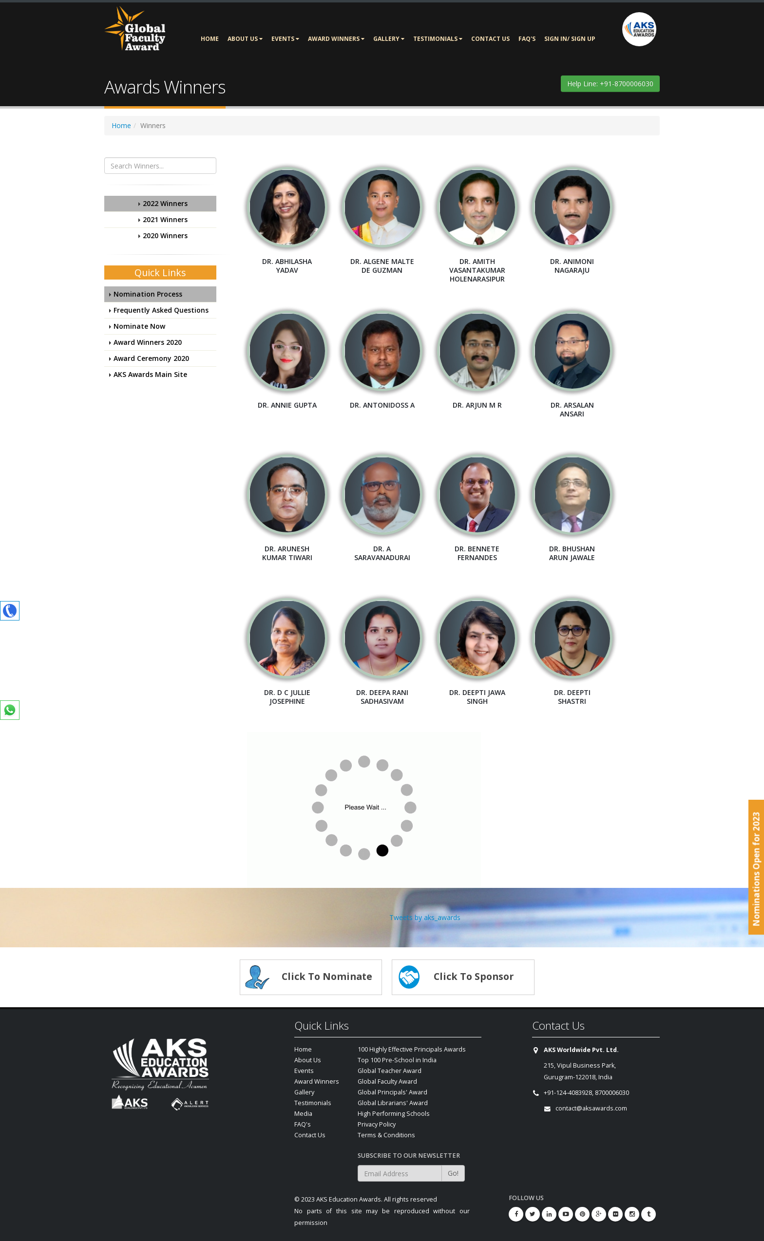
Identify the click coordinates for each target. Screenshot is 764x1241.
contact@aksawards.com (591, 1108)
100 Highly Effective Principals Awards (412, 1049)
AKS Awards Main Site (150, 374)
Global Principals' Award (392, 1092)
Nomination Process (148, 294)
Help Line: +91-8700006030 (610, 83)
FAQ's (526, 39)
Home (210, 39)
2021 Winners (165, 219)
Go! (453, 1173)
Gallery (388, 39)
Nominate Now (139, 326)
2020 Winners (165, 235)
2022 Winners (165, 203)
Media (303, 1113)
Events (285, 39)
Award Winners (336, 39)
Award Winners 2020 (148, 342)
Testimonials (437, 39)
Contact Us (490, 39)
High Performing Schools (394, 1113)
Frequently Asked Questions (161, 310)
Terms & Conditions (386, 1135)
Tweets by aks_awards (424, 917)
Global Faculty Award (387, 1081)
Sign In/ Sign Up (569, 39)
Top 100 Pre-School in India (397, 1060)
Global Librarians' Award (393, 1103)
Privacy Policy (377, 1124)
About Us (245, 39)
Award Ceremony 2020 (151, 358)
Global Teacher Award (389, 1071)
